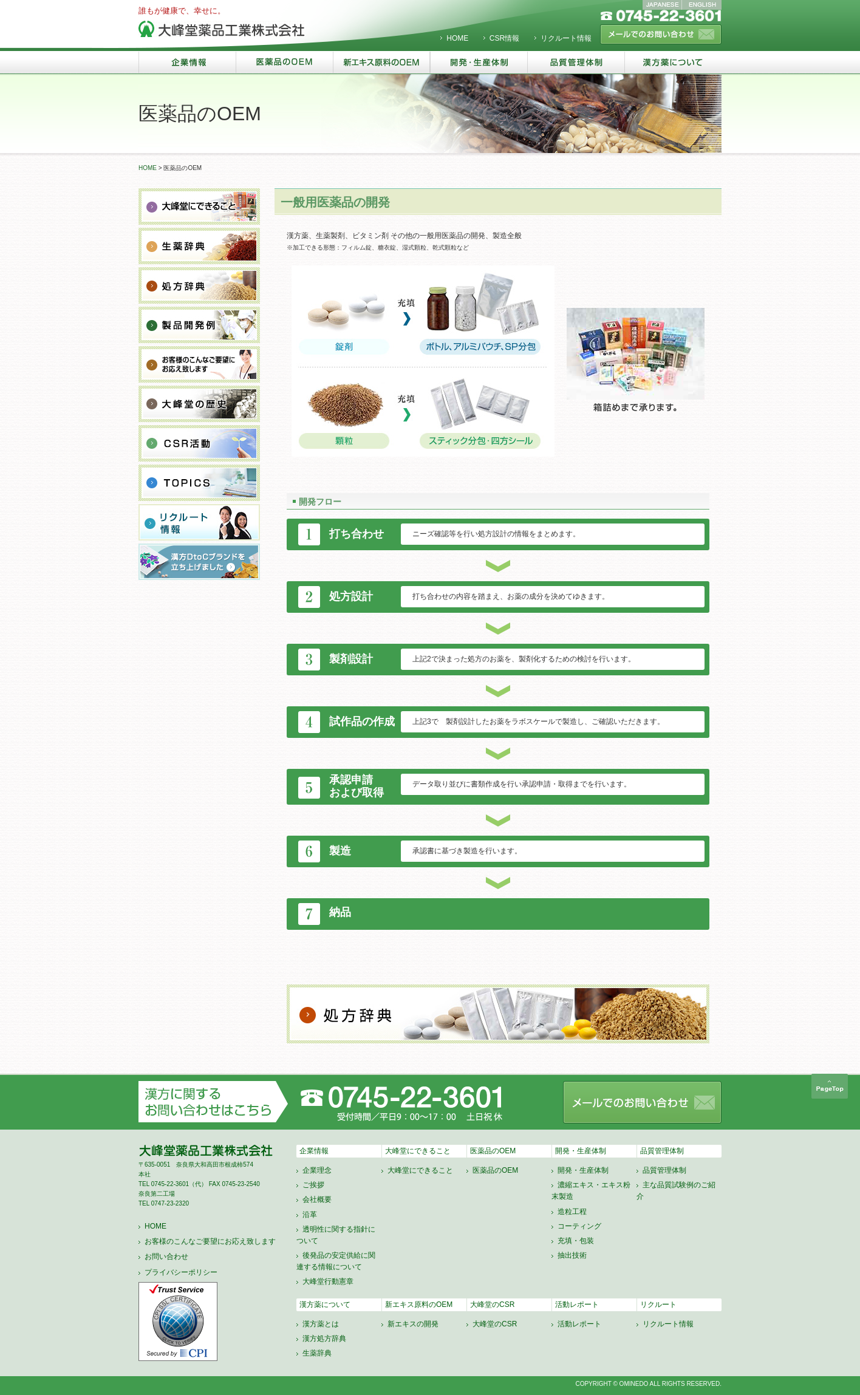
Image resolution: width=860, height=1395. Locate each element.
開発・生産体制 (580, 1151)
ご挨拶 (313, 1185)
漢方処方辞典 (324, 1338)
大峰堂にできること (418, 1151)
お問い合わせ (166, 1256)
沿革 (309, 1214)
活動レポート (577, 1304)
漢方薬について (324, 1304)
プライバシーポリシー (181, 1272)
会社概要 (317, 1199)
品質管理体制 (662, 1151)
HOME (457, 38)
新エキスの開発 (413, 1324)
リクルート (658, 1304)
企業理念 (317, 1170)
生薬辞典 (317, 1353)
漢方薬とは (320, 1324)
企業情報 (314, 1151)
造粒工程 (572, 1211)
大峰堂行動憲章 (327, 1281)
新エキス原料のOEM (418, 1304)
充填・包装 (576, 1240)
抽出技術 (572, 1255)
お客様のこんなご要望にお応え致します (210, 1241)
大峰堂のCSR (492, 1304)
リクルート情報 (566, 38)
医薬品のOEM (493, 1151)
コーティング (579, 1226)
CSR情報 (504, 38)
